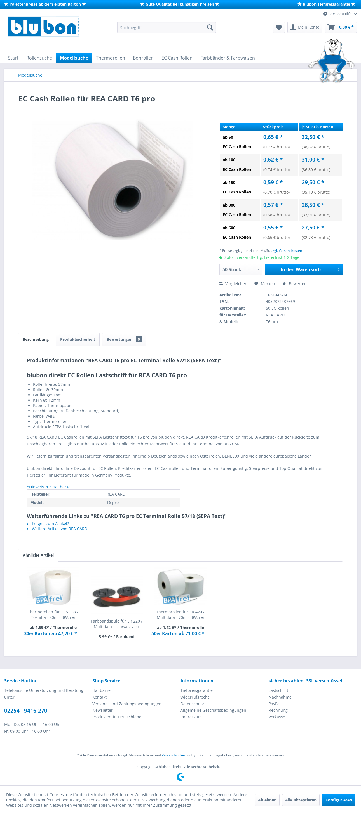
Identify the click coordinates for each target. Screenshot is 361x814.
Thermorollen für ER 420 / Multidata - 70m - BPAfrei (180, 614)
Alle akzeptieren (301, 800)
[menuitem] (166, 27)
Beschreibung (36, 339)
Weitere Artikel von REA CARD (57, 528)
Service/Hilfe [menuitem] (338, 13)
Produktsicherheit (77, 339)
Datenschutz (192, 703)
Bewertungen (124, 339)
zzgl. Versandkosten (286, 250)
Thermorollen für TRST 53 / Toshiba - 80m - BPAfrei (53, 614)
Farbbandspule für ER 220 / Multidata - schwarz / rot (116, 623)
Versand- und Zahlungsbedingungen (126, 703)
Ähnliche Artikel (38, 555)
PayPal (275, 703)
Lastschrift (278, 690)
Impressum (191, 717)
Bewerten (294, 283)
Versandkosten (173, 755)
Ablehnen (267, 800)
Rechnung (278, 710)
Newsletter (102, 710)
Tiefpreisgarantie (196, 690)
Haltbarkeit (102, 690)
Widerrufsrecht (194, 697)
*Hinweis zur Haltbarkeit (50, 486)
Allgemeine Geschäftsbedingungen (213, 710)
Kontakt (99, 697)
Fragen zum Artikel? (48, 523)
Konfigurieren (338, 800)
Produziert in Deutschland (117, 717)
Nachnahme (280, 697)
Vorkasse (277, 717)
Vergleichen (233, 283)
